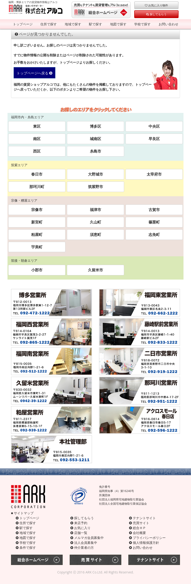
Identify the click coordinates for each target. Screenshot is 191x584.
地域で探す (73, 24)
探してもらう (156, 14)
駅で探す (95, 24)
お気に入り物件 (156, 5)
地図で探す (118, 24)
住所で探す (48, 24)
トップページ (23, 24)
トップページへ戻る (34, 73)
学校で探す (142, 24)
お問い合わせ (168, 24)
